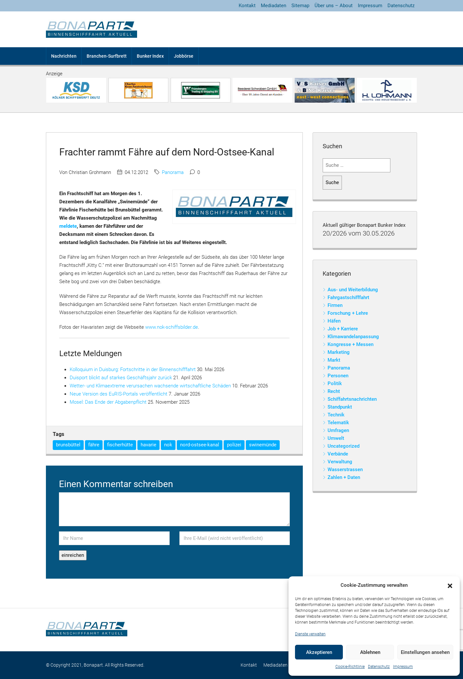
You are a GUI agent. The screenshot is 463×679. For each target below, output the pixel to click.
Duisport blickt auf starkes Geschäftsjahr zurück (121, 378)
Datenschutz (379, 666)
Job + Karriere (343, 329)
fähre (93, 445)
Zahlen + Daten (344, 477)
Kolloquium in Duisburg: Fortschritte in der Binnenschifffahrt (133, 369)
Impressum (403, 666)
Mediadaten (273, 5)
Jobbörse (183, 56)
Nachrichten (64, 56)
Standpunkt (340, 407)
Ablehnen (370, 652)
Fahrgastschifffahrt (348, 297)
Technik (336, 415)
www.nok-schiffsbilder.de (171, 327)
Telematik (338, 423)
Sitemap (300, 5)
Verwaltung (340, 462)
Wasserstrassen (345, 469)
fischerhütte (120, 445)
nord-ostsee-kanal (199, 445)
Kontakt (247, 5)
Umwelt (336, 438)
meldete (68, 226)
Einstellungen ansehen (425, 652)
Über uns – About (334, 5)
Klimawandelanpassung (353, 337)
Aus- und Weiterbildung (353, 290)
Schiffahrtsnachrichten (352, 399)
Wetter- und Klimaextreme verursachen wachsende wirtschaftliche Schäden (150, 386)
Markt (334, 360)
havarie (148, 445)
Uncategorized (343, 446)
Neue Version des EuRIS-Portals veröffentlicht (118, 394)
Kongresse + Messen (350, 344)
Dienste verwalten (310, 634)
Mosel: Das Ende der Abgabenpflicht (108, 402)
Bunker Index (150, 56)
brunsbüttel (68, 445)
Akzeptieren (319, 652)
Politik (335, 383)
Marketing (339, 352)
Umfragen (338, 430)
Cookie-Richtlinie (350, 666)
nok (168, 445)
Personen (338, 376)
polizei (234, 445)
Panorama (173, 172)
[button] (450, 585)
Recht (334, 391)
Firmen (335, 305)
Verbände (338, 454)
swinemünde (262, 445)
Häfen (334, 321)
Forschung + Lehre (348, 313)
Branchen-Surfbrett (107, 56)
